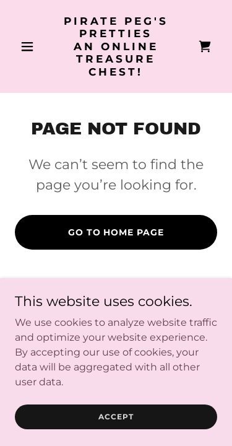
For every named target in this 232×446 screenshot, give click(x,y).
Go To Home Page (116, 232)
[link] (116, 72)
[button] (30, 46)
